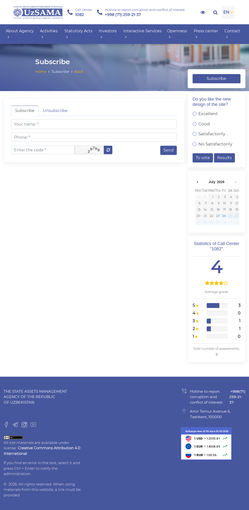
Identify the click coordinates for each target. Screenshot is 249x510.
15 (212, 209)
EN (226, 12)
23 (218, 216)
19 (236, 209)
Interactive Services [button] (142, 34)
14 (205, 209)
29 (198, 197)
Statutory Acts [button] (78, 34)
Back (78, 71)
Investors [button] (108, 34)
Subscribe (216, 78)
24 (224, 216)
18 (230, 209)
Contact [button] (232, 34)
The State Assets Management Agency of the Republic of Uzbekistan (35, 397)
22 (211, 216)
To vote (203, 157)
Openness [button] (177, 34)
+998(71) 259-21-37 (237, 397)
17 (224, 209)
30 (205, 197)
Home (40, 71)
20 (198, 216)
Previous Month (197, 182)
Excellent (208, 113)
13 (199, 209)
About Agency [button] (20, 34)
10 (224, 203)
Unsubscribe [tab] (55, 110)
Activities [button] (49, 34)
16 (218, 209)
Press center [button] (206, 34)
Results (224, 157)
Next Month (235, 182)
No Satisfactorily (215, 144)
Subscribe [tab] (25, 110)
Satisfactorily (211, 133)
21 (205, 216)
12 (236, 203)
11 (231, 203)
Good (204, 123)
